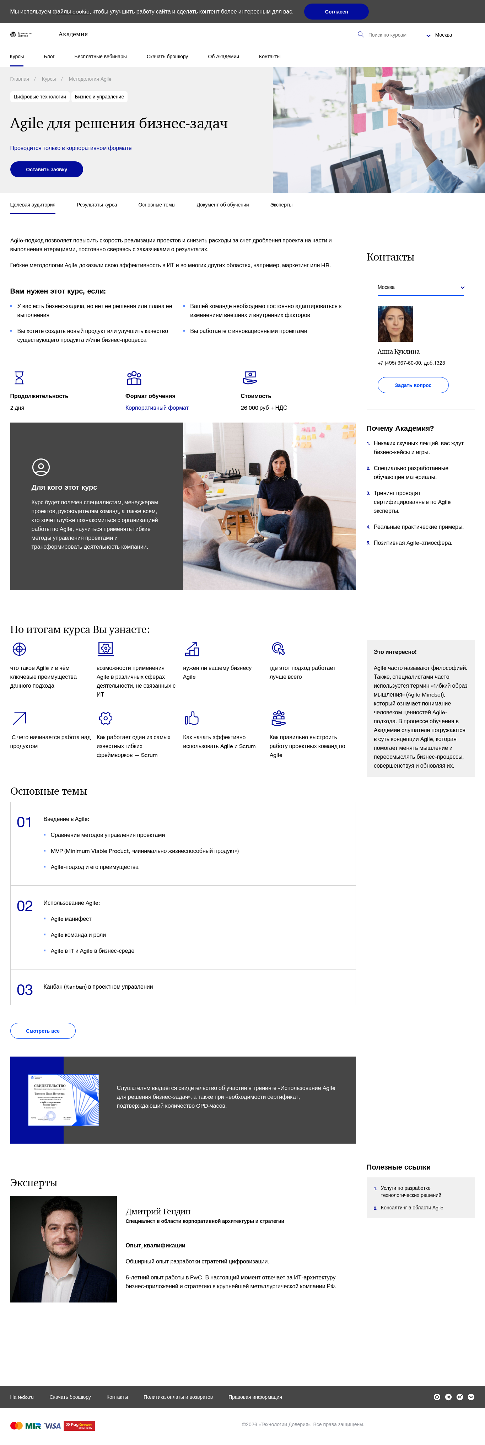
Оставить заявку (47, 169)
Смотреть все (43, 1031)
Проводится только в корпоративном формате (71, 147)
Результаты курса (97, 205)
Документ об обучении (223, 205)
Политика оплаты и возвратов (178, 1397)
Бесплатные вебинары (101, 56)
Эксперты (281, 205)
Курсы (17, 56)
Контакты (269, 56)
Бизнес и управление (99, 96)
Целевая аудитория (33, 205)
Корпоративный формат (157, 407)
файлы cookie (71, 11)
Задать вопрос (413, 385)
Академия (73, 34)
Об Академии (223, 56)
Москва (443, 35)
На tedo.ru (22, 1397)
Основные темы (157, 205)
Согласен (336, 12)
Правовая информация (255, 1397)
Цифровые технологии (40, 96)
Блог (49, 56)
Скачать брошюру (167, 56)
